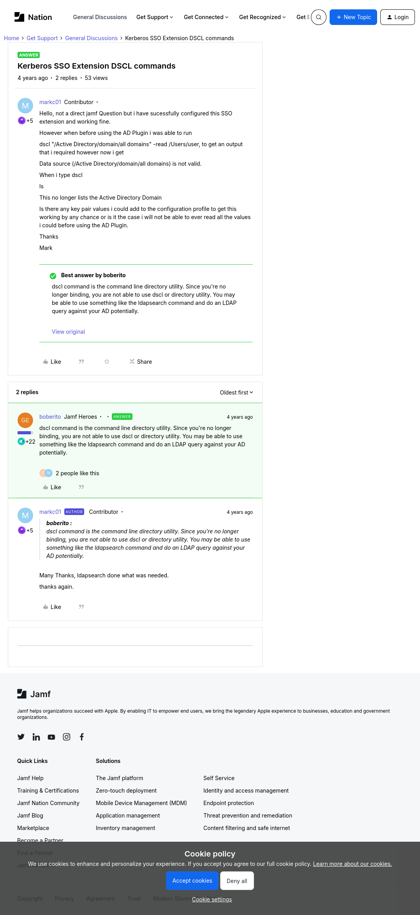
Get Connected (207, 17)
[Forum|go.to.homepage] (33, 17)
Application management (128, 815)
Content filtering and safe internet (246, 828)
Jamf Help (30, 778)
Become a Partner (40, 840)
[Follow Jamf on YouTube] (51, 737)
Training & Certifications (48, 790)
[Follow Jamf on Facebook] (82, 737)
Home (11, 38)
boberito (50, 416)
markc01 (50, 102)
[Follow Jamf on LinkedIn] (36, 737)
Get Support (155, 17)
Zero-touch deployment (126, 790)
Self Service (219, 778)
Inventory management (125, 828)
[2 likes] (77, 473)
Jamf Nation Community (48, 803)
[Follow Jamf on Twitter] (21, 737)
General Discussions (100, 17)
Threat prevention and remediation (247, 815)
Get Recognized (263, 17)
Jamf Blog (30, 815)
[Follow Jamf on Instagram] (67, 737)
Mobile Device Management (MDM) (141, 803)
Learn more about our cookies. (352, 863)
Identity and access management (246, 790)
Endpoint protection (228, 803)
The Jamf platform (119, 778)
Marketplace (33, 828)
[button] (353, 17)
